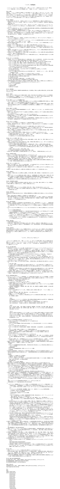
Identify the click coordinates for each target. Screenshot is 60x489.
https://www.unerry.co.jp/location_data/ (34, 407)
